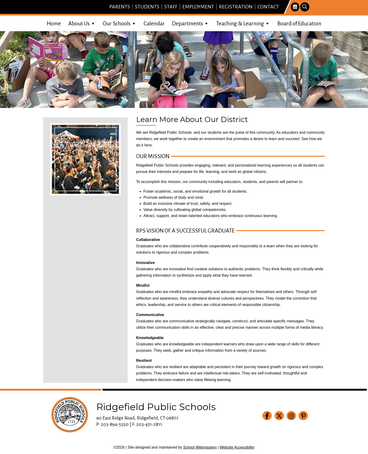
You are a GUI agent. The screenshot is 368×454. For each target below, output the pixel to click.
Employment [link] (198, 7)
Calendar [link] (154, 23)
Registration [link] (236, 7)
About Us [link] (82, 23)
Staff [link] (170, 7)
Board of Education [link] (299, 23)
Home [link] (54, 23)
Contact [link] (268, 7)
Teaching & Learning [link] (243, 23)
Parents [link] (119, 7)
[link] (295, 7)
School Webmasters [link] (200, 447)
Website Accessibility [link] (237, 447)
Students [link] (147, 7)
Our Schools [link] (120, 23)
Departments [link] (190, 23)
